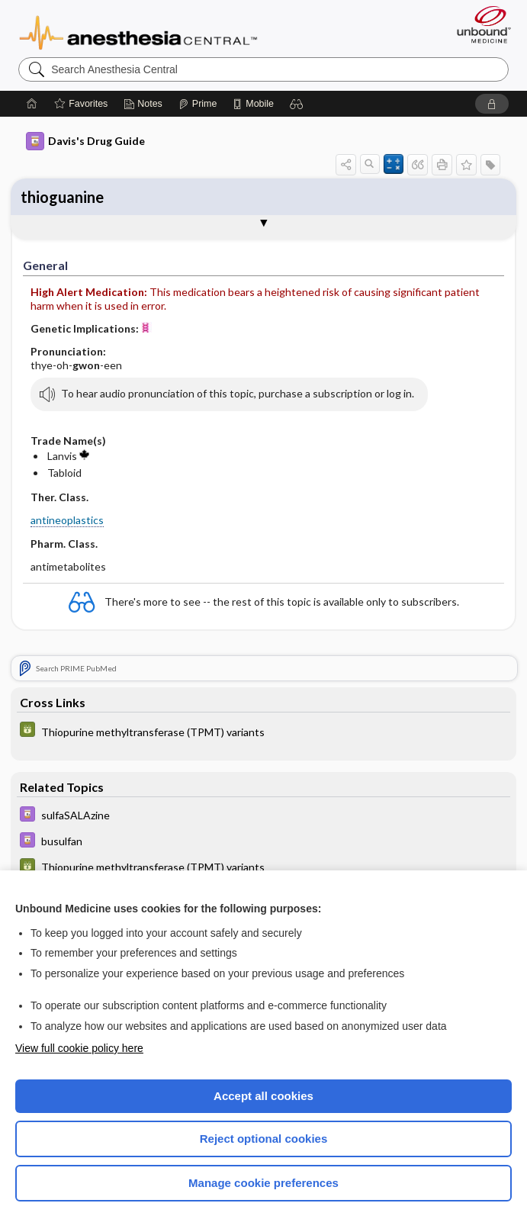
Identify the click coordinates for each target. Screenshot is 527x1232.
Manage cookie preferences (263, 1182)
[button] (297, 104)
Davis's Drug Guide (85, 141)
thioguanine (62, 197)
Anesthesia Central (138, 31)
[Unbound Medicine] (479, 24)
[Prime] (197, 104)
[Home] (32, 104)
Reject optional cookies (264, 1138)
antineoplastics (67, 519)
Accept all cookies (263, 1095)
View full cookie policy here (79, 1048)
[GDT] (263, 731)
